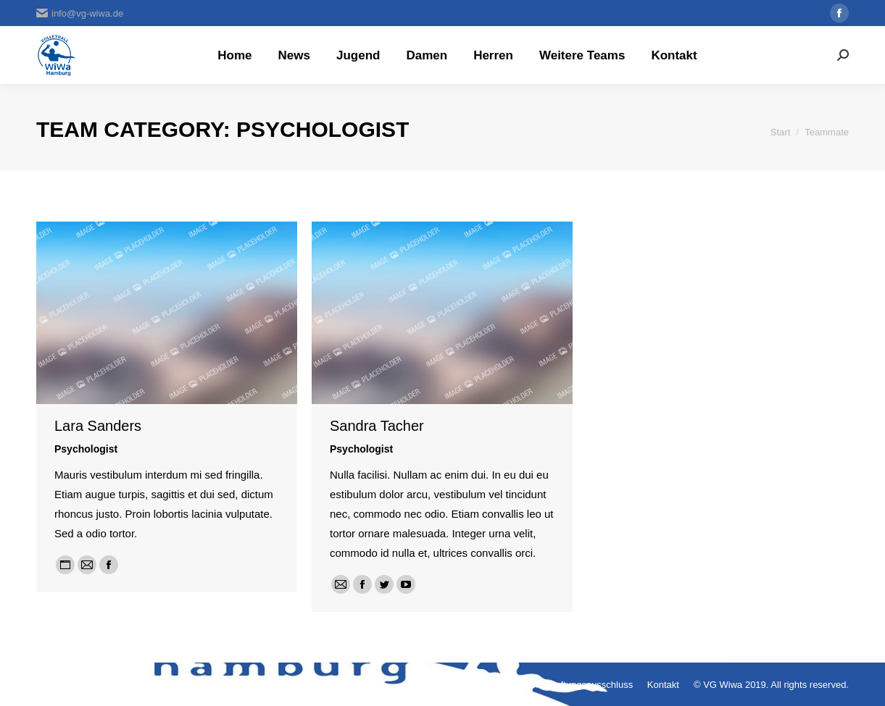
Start (780, 132)
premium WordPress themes (276, 684)
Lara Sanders (97, 426)
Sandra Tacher (377, 426)
